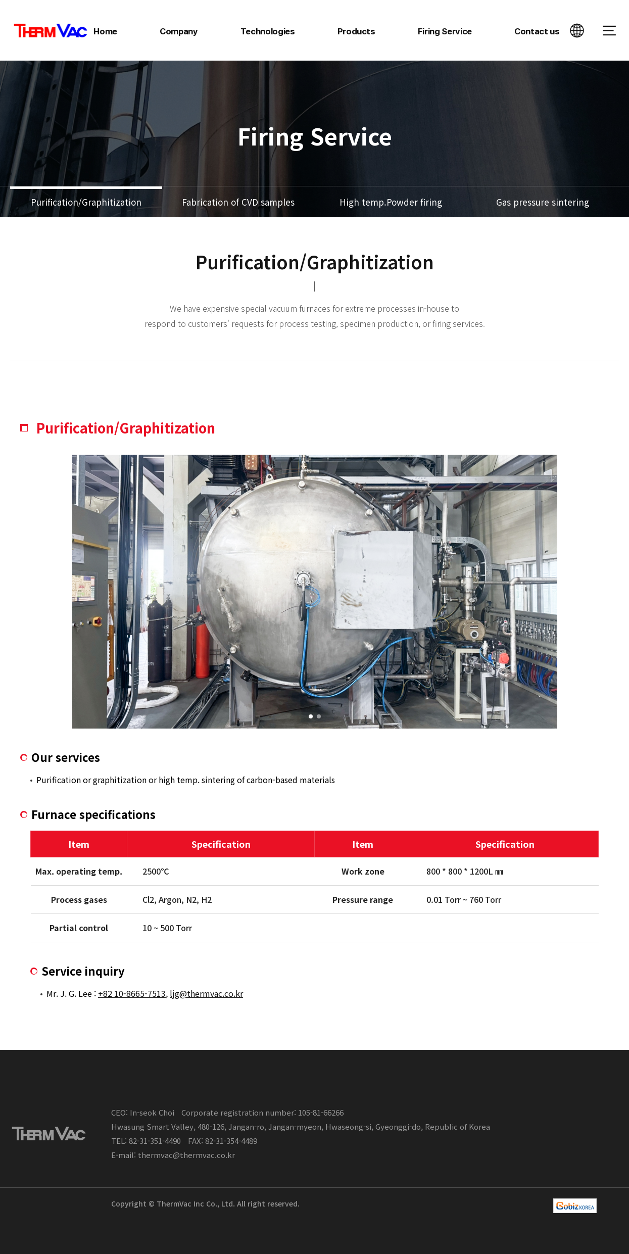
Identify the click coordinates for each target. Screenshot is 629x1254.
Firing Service (445, 31)
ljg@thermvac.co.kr (206, 993)
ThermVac (50, 30)
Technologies (267, 31)
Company (179, 31)
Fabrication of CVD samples (238, 202)
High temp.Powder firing (391, 202)
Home (105, 31)
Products (356, 31)
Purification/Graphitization (86, 202)
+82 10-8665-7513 (132, 993)
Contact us (537, 31)
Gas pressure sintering (542, 202)
